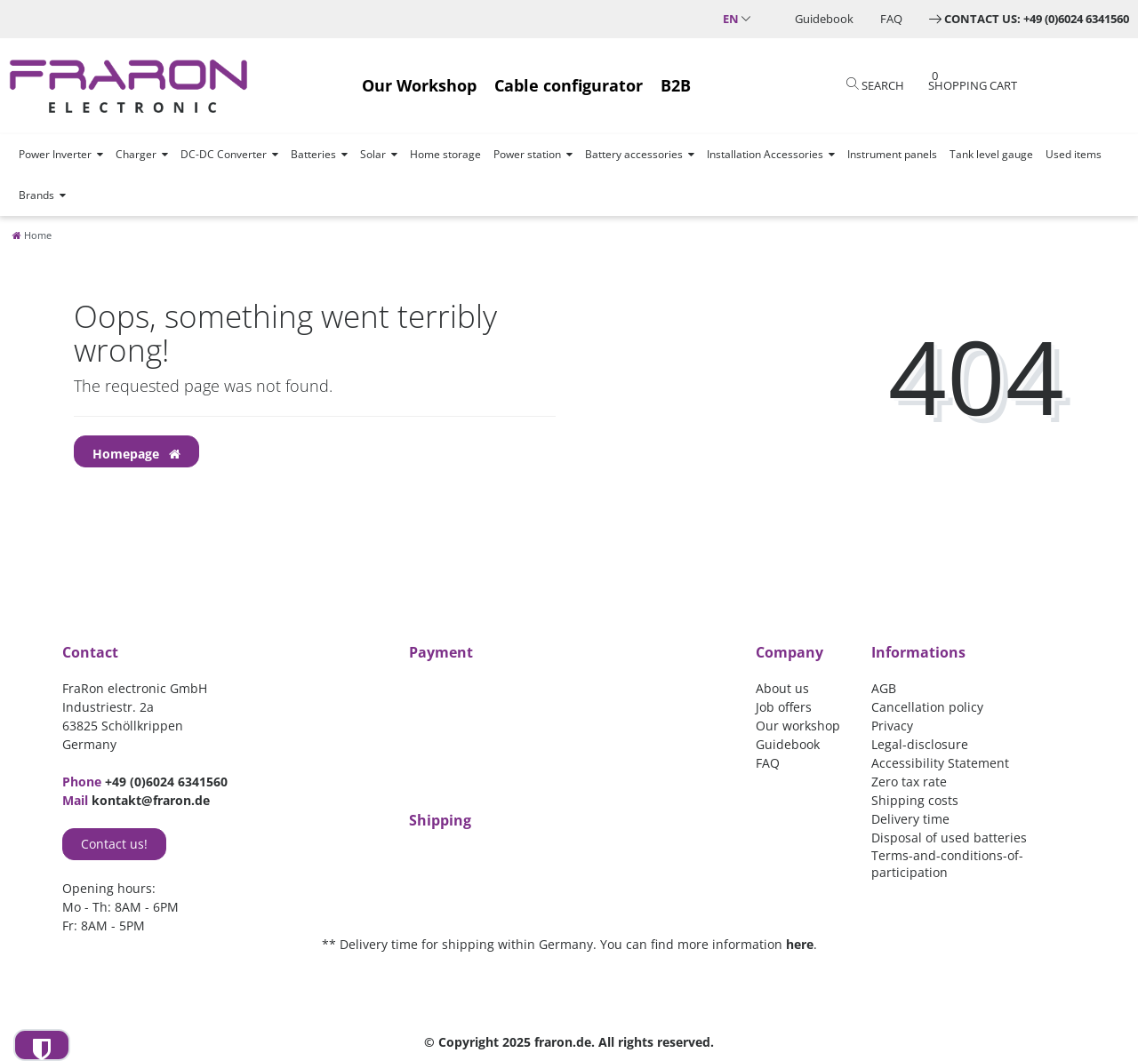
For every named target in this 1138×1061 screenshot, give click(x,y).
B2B (676, 85)
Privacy (892, 725)
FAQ (891, 19)
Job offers (784, 706)
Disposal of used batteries (949, 837)
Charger (136, 154)
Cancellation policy (927, 706)
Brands (36, 195)
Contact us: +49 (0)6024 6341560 (1036, 19)
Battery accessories (634, 154)
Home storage (445, 154)
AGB (883, 688)
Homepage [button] (136, 453)
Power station (527, 154)
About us (782, 688)
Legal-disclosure (919, 744)
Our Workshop (419, 85)
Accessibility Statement (940, 762)
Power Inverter (55, 154)
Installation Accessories (765, 154)
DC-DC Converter (223, 154)
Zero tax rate (909, 781)
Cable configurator (568, 85)
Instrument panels (892, 154)
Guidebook (824, 19)
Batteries (313, 154)
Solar (373, 154)
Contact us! (114, 843)
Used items (1074, 154)
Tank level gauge (991, 154)
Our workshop (798, 725)
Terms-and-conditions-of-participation (947, 864)
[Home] (32, 235)
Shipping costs (914, 800)
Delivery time (910, 818)
